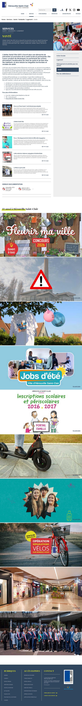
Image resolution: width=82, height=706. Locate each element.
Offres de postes (28, 694)
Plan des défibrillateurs (64, 74)
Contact (6, 678)
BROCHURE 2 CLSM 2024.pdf (26, 189)
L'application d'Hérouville (30, 697)
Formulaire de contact (51, 692)
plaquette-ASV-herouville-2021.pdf (10, 189)
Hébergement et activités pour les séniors (67, 64)
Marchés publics (28, 687)
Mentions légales (8, 684)
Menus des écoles (28, 684)
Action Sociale (61, 56)
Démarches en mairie (29, 675)
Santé (59, 69)
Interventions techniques (30, 690)
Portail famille (27, 681)
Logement (60, 60)
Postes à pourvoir (8, 687)
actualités (6, 690)
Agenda (6, 675)
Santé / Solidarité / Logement (23, 19)
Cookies (6, 700)
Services (9, 19)
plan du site (7, 694)
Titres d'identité (28, 678)
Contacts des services (50, 695)
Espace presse (7, 681)
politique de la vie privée (10, 697)
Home (3, 19)
